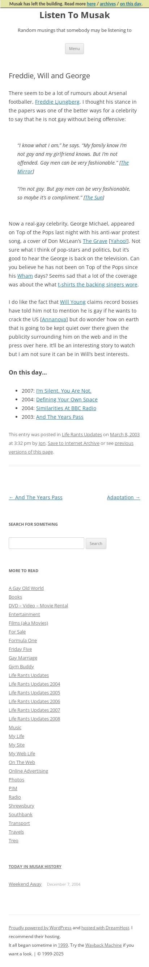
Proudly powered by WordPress (40, 928)
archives (108, 4)
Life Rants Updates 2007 (34, 710)
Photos (16, 779)
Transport (19, 823)
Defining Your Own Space (67, 399)
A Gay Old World (26, 588)
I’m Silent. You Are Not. (63, 390)
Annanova (54, 319)
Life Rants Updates (82, 434)
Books (15, 597)
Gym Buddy (21, 666)
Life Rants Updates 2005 (34, 692)
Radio (15, 797)
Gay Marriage (23, 657)
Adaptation (123, 497)
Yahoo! (119, 240)
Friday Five (20, 649)
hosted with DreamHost (105, 928)
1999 (63, 945)
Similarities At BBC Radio (66, 408)
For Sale (17, 631)
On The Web (22, 762)
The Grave (95, 240)
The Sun (94, 197)
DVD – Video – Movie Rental (38, 605)
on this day (130, 4)
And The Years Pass (60, 416)
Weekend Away (25, 884)
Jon (42, 443)
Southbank (21, 814)
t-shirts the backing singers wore (97, 284)
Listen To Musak (74, 15)
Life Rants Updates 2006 (34, 701)
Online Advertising (28, 771)
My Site (17, 744)
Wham (25, 275)
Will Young (73, 301)
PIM (13, 788)
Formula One (23, 640)
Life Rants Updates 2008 (34, 718)
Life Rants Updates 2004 (34, 684)
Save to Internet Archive (73, 443)
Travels (16, 831)
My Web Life (22, 753)
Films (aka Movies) (28, 623)
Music (15, 727)
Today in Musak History (35, 866)
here (91, 4)
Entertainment (24, 614)
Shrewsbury (21, 805)
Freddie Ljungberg (57, 101)
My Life (16, 736)
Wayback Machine (103, 945)
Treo (13, 840)
